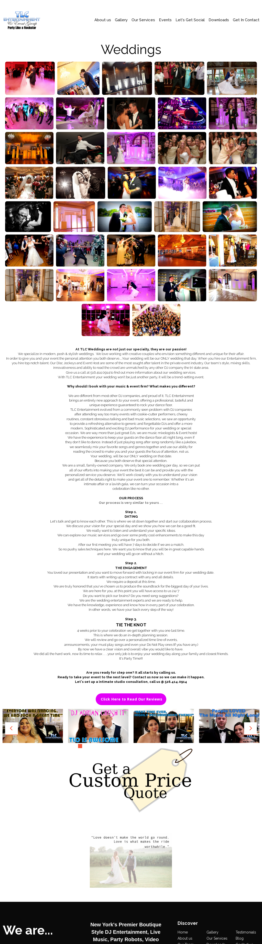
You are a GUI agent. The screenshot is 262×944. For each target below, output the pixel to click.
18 (171, 746)
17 (166, 746)
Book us (242, 832)
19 (177, 746)
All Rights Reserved (174, 903)
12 (139, 746)
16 (161, 746)
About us (102, 20)
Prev (11, 728)
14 (150, 746)
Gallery (121, 20)
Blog (240, 820)
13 (145, 746)
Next (250, 728)
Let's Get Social (190, 20)
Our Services (143, 20)
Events (165, 20)
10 (128, 746)
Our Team (186, 826)
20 (182, 746)
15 (155, 746)
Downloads (219, 20)
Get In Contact (246, 20)
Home (183, 814)
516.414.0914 (133, 931)
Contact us (244, 826)
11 (134, 746)
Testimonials (246, 814)
